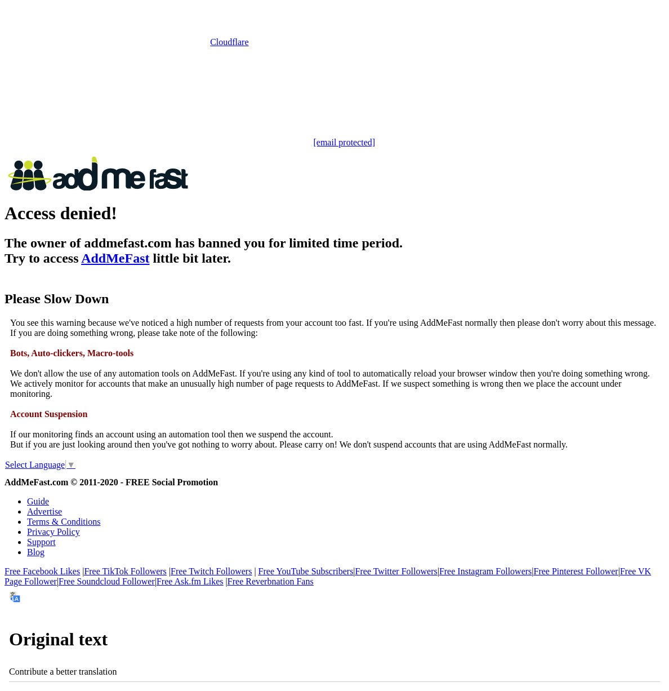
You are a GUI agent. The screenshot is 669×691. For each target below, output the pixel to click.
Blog (35, 552)
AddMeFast (115, 258)
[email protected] (344, 142)
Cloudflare (229, 42)
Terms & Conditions (63, 521)
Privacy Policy (53, 532)
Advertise (44, 511)
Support (41, 542)
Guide (38, 501)
